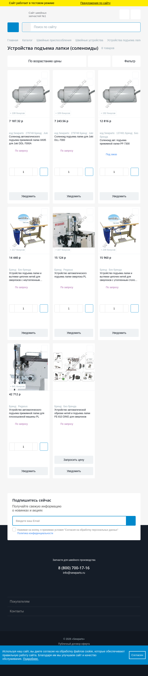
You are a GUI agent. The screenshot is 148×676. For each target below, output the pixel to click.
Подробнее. (31, 658)
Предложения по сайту (95, 3)
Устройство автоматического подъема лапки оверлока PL (70, 275)
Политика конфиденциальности (35, 533)
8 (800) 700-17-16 (74, 568)
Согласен (137, 655)
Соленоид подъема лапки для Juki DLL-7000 (73, 138)
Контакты (74, 612)
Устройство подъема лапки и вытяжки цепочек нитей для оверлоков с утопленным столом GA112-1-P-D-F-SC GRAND (118, 276)
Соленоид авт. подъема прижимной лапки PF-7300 (115, 142)
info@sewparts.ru (74, 572)
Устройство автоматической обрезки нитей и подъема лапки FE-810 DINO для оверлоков (72, 413)
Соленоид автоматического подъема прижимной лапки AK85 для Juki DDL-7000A (27, 140)
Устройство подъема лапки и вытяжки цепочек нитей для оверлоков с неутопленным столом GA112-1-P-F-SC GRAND (27, 276)
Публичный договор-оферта (74, 643)
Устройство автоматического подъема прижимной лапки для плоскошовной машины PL (26, 413)
